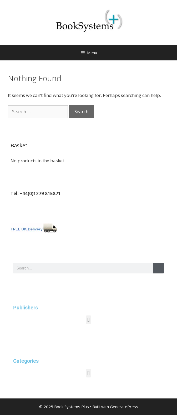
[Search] (158, 268)
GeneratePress (124, 406)
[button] (88, 319)
